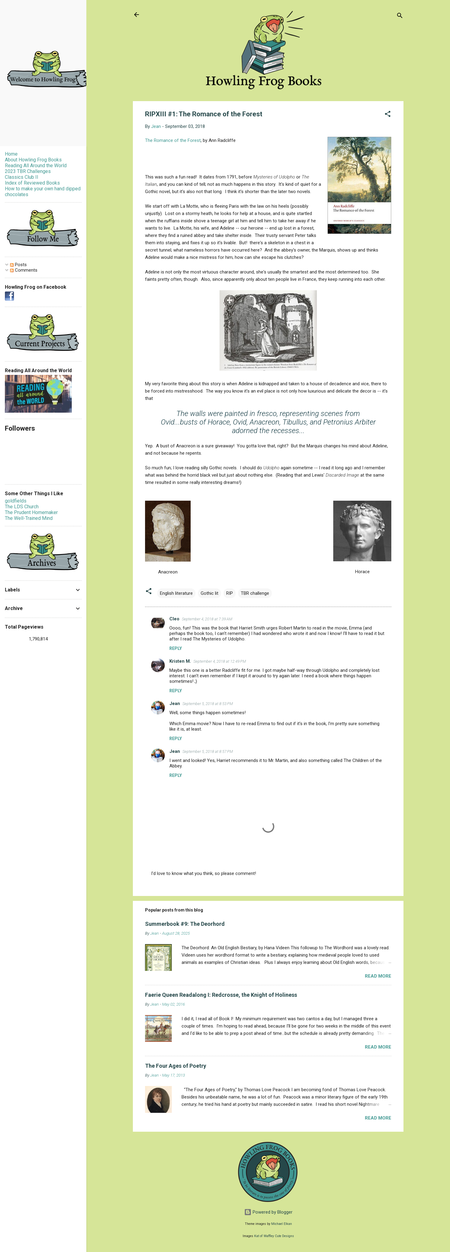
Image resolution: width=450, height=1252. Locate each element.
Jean (174, 703)
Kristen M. (180, 661)
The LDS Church (22, 507)
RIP (229, 593)
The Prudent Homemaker (31, 512)
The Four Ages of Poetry (175, 1066)
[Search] (399, 16)
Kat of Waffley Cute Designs (274, 1236)
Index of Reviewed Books (32, 183)
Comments (23, 270)
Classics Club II (21, 177)
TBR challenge (255, 593)
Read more (378, 976)
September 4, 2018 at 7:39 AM (207, 619)
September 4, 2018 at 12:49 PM (219, 661)
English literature (176, 593)
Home (11, 154)
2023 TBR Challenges (28, 171)
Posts (18, 264)
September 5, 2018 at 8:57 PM (207, 751)
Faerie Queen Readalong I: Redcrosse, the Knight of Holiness (221, 995)
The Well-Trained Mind (29, 518)
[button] (387, 115)
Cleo (174, 619)
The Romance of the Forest (173, 140)
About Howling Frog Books (33, 160)
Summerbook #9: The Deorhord (185, 924)
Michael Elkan (281, 1224)
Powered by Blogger (268, 1212)
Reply (175, 648)
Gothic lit (209, 593)
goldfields (15, 501)
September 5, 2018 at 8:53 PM (207, 703)
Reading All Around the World (36, 165)
